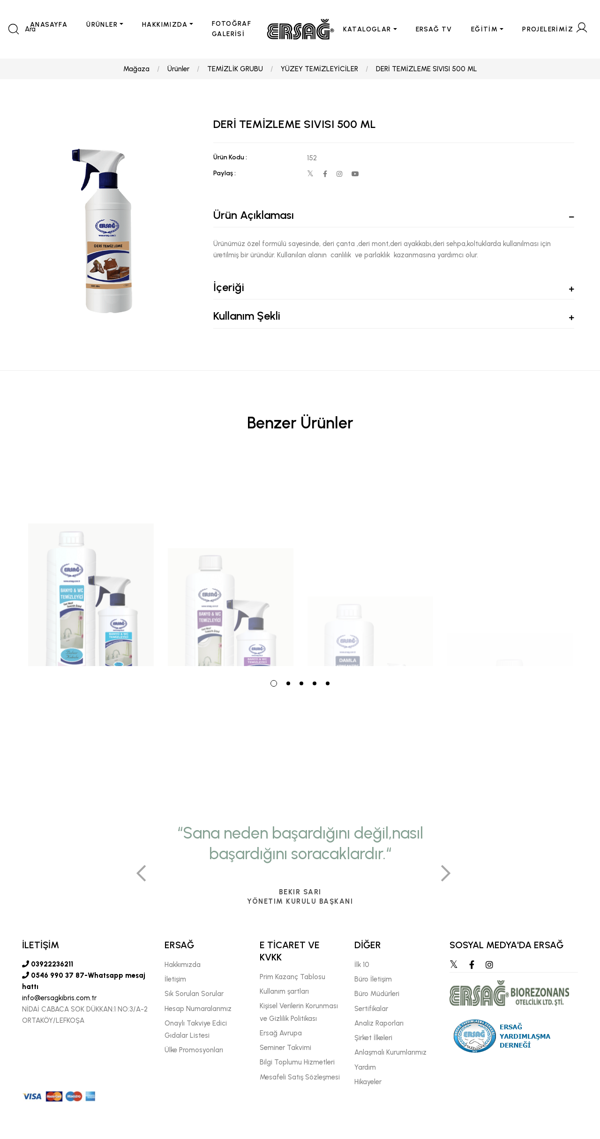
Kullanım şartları (284, 991)
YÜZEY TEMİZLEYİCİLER (319, 69)
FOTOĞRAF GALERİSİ (231, 29)
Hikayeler (368, 1082)
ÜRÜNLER (102, 25)
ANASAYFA (49, 25)
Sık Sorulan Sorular (194, 993)
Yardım (365, 1067)
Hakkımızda (183, 964)
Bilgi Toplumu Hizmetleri (297, 1062)
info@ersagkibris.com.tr (59, 998)
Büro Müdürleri (376, 993)
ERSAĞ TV (434, 29)
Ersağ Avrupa (281, 1033)
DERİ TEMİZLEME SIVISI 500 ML (426, 69)
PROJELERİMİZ (547, 29)
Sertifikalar (371, 1008)
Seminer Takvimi (285, 1047)
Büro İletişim (373, 979)
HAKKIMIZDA (165, 25)
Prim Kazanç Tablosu (292, 977)
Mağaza (136, 69)
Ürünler (178, 69)
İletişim (175, 979)
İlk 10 (361, 964)
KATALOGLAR (367, 29)
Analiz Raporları (379, 1023)
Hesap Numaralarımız (198, 1008)
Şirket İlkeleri (373, 1038)
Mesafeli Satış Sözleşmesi (300, 1077)
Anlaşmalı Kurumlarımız (390, 1052)
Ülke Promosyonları (194, 1050)
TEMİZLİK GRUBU (235, 69)
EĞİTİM (484, 29)
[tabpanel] (91, 561)
